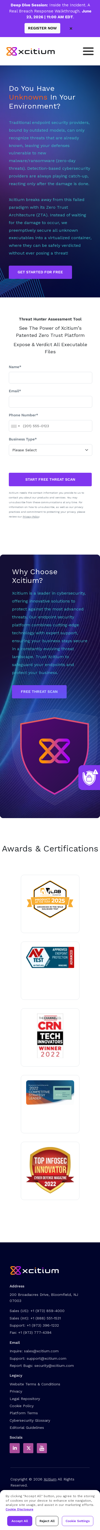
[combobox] (15, 426)
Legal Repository (25, 1399)
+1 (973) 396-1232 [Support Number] (43, 1325)
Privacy (16, 1391)
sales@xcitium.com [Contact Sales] (41, 1351)
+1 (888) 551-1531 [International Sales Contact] (45, 1318)
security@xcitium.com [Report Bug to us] (54, 1365)
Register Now (42, 28)
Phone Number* (23, 415)
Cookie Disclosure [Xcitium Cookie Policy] (19, 1509)
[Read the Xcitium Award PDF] (50, 1092)
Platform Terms (24, 1413)
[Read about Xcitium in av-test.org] (50, 957)
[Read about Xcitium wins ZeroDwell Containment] (50, 1170)
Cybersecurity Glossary (30, 1420)
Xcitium (50, 1479)
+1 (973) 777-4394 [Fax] (34, 1332)
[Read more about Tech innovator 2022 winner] (50, 1036)
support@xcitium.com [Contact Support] (46, 1358)
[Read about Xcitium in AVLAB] (50, 899)
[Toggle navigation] (88, 51)
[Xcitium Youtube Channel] (42, 1448)
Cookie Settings (78, 1521)
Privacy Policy (31, 516)
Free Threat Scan (39, 691)
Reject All (47, 1521)
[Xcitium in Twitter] (28, 1448)
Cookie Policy (22, 1406)
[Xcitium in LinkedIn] (15, 1448)
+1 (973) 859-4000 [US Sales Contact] (47, 1311)
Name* (15, 367)
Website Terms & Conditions (35, 1384)
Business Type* (23, 439)
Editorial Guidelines (27, 1427)
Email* (15, 391)
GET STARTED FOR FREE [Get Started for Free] (40, 272)
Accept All (19, 1521)
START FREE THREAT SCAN (50, 479)
